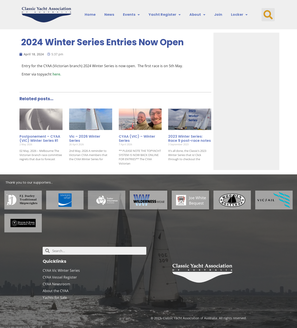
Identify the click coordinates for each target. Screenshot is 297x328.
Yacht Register (164, 14)
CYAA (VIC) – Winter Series (137, 138)
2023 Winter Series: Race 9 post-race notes (189, 138)
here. (56, 74)
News (109, 14)
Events (131, 14)
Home (90, 14)
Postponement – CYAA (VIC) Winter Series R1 (39, 138)
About (197, 14)
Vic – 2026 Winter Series (84, 138)
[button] (268, 14)
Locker (239, 14)
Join (218, 14)
